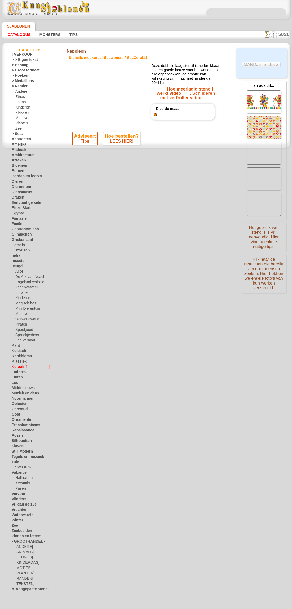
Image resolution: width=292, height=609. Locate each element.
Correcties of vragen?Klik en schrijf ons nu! (146, 266)
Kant (15, 346)
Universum (19, 468)
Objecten (18, 404)
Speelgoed (22, 330)
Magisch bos (24, 304)
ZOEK (201, 283)
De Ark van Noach (28, 277)
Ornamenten (21, 420)
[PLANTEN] (23, 574)
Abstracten (20, 140)
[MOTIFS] (22, 568)
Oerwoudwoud (26, 320)
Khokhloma (20, 357)
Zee (17, 129)
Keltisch (17, 351)
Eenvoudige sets (23, 203)
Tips (67, 34)
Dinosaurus (20, 193)
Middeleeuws (21, 388)
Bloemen (18, 166)
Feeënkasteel (24, 288)
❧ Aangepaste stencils (28, 590)
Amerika (18, 145)
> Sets (16, 134)
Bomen (17, 171)
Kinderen (21, 108)
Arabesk (18, 150)
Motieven (22, 118)
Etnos (19, 97)
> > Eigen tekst (22, 60)
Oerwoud (18, 410)
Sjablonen (16, 26)
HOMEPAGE (96, 283)
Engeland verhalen (28, 283)
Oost (15, 415)
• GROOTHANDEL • (25, 542)
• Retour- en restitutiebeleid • (146, 322)
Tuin (14, 463)
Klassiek (21, 113)
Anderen (21, 92)
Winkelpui (146, 222)
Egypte (16, 214)
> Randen (18, 87)
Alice (18, 272)
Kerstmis (21, 484)
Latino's (17, 373)
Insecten (18, 261)
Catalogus (18, 34)
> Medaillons (21, 81)
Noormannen (21, 399)
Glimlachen (20, 235)
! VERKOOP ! (21, 55)
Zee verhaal (23, 341)
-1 (126, 233)
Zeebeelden (20, 531)
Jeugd (16, 267)
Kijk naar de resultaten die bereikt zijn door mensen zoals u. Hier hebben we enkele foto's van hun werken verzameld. (264, 271)
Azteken (17, 161)
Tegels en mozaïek (24, 457)
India (15, 256)
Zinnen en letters (24, 537)
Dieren (16, 182)
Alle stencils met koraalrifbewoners (145, 244)
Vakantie (18, 473)
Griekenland (20, 240)
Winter (17, 521)
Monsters (45, 34)
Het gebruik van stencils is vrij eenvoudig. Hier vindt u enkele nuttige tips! (264, 236)
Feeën (16, 224)
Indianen (21, 293)
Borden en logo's (24, 177)
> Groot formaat (23, 71)
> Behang (18, 66)
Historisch (19, 251)
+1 (165, 233)
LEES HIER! (121, 143)
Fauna (20, 103)
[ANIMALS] (24, 553)
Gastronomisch (23, 230)
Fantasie (18, 219)
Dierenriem (20, 187)
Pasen (19, 489)
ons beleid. (219, 604)
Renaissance (21, 431)
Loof (15, 383)
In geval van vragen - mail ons (146, 330)
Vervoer (17, 494)
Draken (17, 198)
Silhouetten (20, 441)
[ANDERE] (23, 547)
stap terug (146, 233)
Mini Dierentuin (26, 309)
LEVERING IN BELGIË (175, 283)
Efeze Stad (19, 208)
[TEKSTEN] (23, 584)
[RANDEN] (23, 579)
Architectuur (21, 156)
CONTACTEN (142, 283)
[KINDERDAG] (26, 563)
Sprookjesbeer (25, 335)
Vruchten (18, 510)
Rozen (16, 436)
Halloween (22, 478)
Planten (20, 124)
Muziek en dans (23, 394)
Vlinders (18, 500)
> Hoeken (18, 76)
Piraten (20, 325)
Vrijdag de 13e (22, 505)
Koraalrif (18, 367)
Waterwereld (21, 515)
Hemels (17, 245)
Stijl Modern (21, 452)
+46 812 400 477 (153, 296)
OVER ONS (119, 283)
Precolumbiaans (23, 425)
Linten (16, 378)
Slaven (16, 447)
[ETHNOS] (22, 558)
